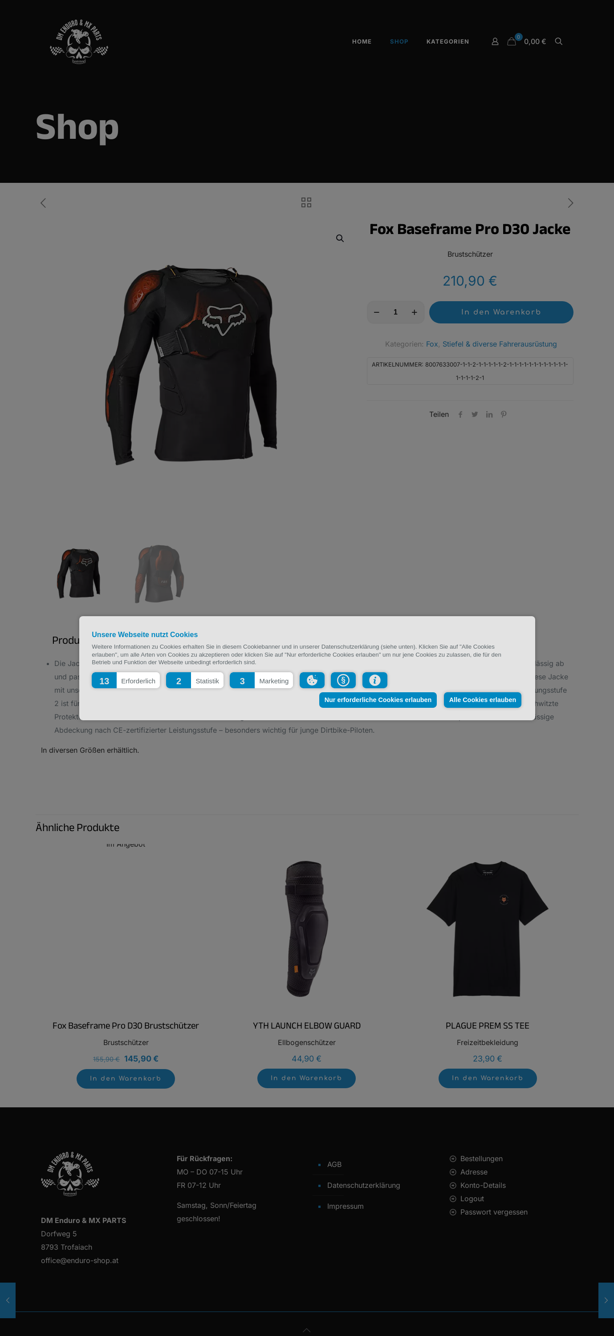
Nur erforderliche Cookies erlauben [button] (378, 699)
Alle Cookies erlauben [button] (482, 699)
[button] (126, 680)
